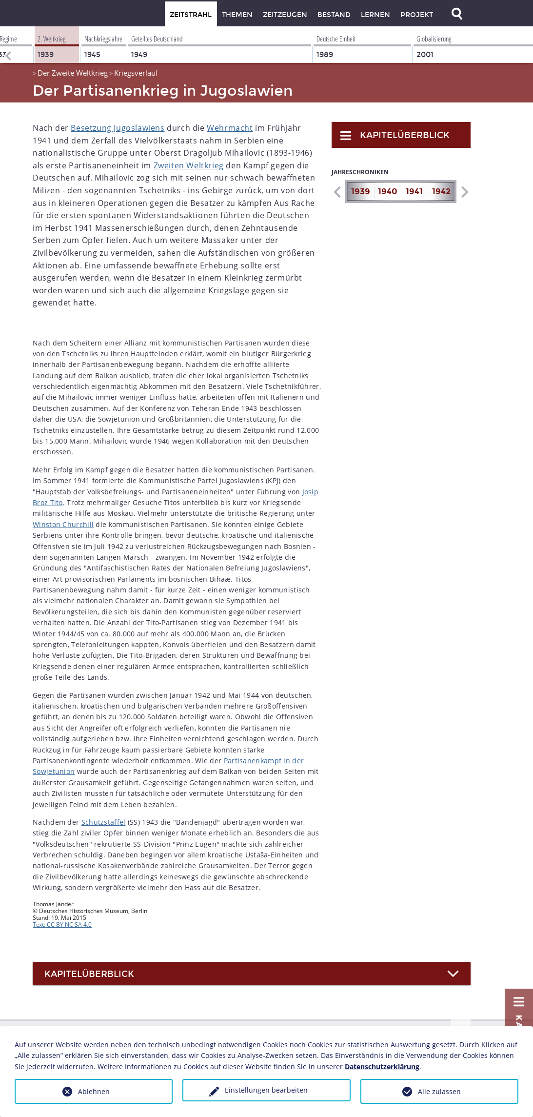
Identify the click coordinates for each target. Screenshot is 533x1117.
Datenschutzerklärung (382, 1066)
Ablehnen (94, 1091)
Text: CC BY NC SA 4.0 (62, 924)
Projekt (416, 15)
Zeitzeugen (285, 15)
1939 (360, 191)
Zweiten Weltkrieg (189, 165)
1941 (414, 191)
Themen (237, 15)
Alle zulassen (439, 1091)
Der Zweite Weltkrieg (73, 73)
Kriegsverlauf (136, 73)
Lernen (375, 15)
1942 (441, 191)
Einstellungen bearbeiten (266, 1090)
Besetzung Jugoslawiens (117, 127)
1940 (387, 191)
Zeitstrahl (191, 15)
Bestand (334, 15)
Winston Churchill (63, 524)
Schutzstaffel (103, 822)
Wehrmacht (230, 127)
